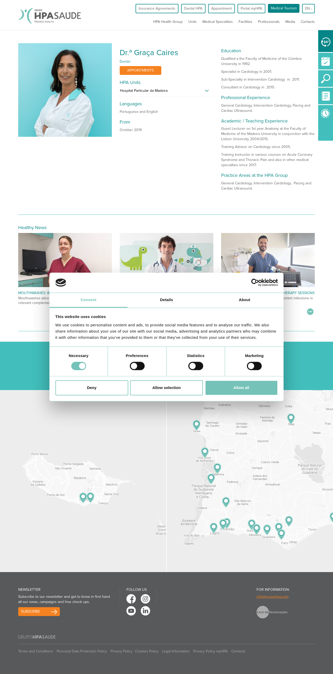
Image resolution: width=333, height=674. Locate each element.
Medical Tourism (284, 8)
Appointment (221, 8)
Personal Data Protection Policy (82, 651)
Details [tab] (166, 299)
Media (290, 22)
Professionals (269, 22)
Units (192, 22)
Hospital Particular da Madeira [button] (144, 90)
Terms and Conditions (35, 651)
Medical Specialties (217, 22)
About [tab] (244, 299)
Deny (92, 387)
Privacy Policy (121, 651)
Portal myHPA (251, 8)
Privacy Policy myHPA (210, 651)
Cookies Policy (146, 651)
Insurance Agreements (157, 8)
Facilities (245, 22)
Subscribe (30, 611)
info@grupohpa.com (273, 596)
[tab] (166, 92)
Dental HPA (193, 8)
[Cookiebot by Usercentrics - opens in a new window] (255, 283)
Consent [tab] (89, 299)
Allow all (241, 387)
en (308, 8)
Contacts (308, 22)
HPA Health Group (168, 22)
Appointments (140, 70)
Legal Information (176, 651)
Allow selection (166, 387)
